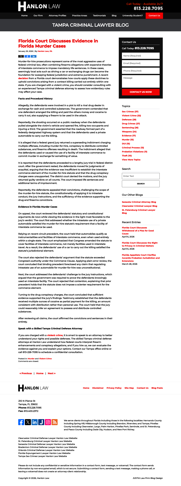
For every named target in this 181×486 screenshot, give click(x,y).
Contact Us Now (141, 92)
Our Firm (38, 15)
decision (23, 78)
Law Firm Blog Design (148, 478)
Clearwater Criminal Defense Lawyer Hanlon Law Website (47, 438)
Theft (127, 156)
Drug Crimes (131, 123)
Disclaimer (98, 388)
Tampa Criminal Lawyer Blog (39, 6)
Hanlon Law (43, 478)
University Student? (132, 15)
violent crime (55, 335)
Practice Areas (79, 15)
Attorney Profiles (57, 15)
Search (141, 184)
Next (51, 373)
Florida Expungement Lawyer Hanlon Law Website (44, 453)
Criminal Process (133, 148)
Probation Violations (134, 152)
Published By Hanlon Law (145, 6)
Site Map (129, 388)
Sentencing (130, 127)
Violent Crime (45, 359)
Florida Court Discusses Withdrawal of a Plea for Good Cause (138, 231)
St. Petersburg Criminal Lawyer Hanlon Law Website (45, 441)
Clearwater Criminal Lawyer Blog (139, 206)
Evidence (129, 135)
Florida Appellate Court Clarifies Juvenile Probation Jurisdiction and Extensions (141, 258)
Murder (31, 359)
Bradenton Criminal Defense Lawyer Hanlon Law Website (47, 447)
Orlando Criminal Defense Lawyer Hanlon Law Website (46, 450)
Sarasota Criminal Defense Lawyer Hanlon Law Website (46, 444)
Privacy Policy (114, 388)
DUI (126, 144)
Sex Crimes (130, 111)
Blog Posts (157, 388)
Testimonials (99, 15)
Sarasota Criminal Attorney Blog (139, 202)
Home (24, 15)
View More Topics (131, 160)
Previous (25, 373)
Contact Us (154, 15)
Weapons (129, 131)
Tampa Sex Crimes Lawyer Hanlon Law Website (42, 456)
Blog (114, 15)
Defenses (129, 119)
